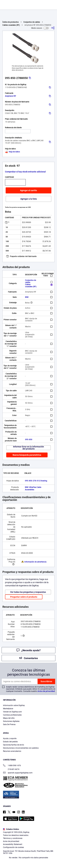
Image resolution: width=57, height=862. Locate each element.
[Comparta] (53, 28)
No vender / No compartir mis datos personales (28, 858)
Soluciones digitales (11, 721)
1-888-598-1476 (12, 765)
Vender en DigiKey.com (12, 712)
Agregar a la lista (28, 199)
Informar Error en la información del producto (28, 447)
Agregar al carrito (28, 190)
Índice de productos (10, 22)
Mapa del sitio (9, 718)
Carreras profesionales (12, 715)
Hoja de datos (12, 152)
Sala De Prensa (9, 724)
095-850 (28, 439)
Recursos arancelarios (12, 751)
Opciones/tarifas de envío (13, 745)
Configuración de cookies (13, 847)
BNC (27, 297)
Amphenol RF (10, 96)
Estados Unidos (11, 829)
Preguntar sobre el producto (23, 597)
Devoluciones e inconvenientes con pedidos (21, 748)
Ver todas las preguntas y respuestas (28, 592)
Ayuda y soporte (9, 738)
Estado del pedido (10, 742)
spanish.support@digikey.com (18, 773)
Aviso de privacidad (46, 691)
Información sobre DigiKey (14, 705)
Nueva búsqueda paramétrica (27, 455)
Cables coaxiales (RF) (11, 25)
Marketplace (8, 709)
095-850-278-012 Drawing (36, 481)
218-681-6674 (11, 769)
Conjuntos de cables (31, 22)
